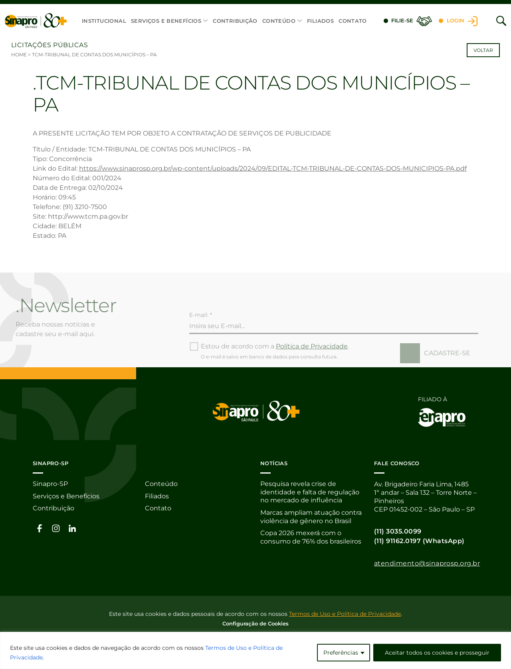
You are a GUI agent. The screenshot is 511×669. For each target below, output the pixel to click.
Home (19, 55)
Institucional (104, 21)
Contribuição (235, 21)
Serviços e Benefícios (166, 21)
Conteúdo (278, 21)
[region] (255, 650)
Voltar (483, 50)
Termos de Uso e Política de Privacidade (345, 613)
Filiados (320, 21)
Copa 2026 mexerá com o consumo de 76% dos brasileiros (310, 538)
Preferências (340, 652)
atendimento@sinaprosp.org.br (427, 563)
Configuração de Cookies (255, 623)
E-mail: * (200, 328)
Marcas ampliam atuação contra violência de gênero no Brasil (311, 518)
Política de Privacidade (312, 360)
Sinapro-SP (50, 484)
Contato (353, 21)
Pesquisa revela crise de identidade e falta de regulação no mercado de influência (309, 492)
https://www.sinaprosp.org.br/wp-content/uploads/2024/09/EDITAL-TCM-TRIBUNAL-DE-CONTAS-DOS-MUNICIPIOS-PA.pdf (273, 168)
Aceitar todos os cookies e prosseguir (437, 652)
